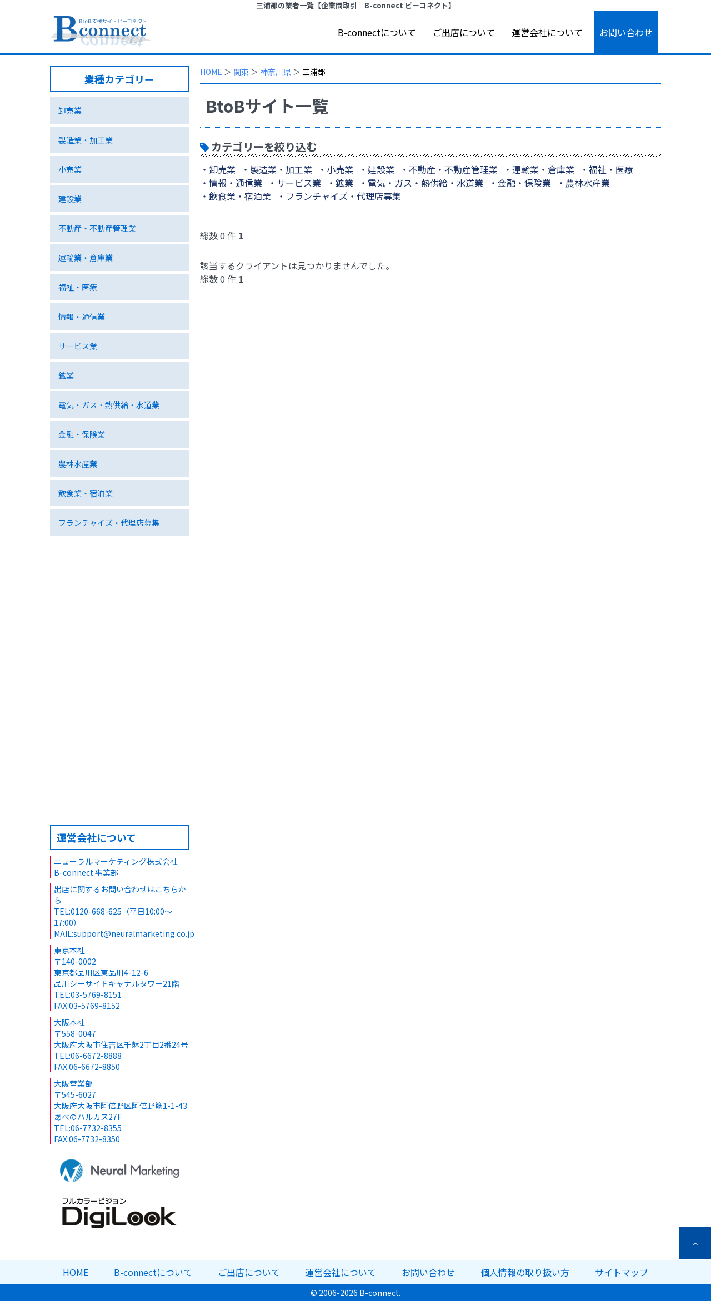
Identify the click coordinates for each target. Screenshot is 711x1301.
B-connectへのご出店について (119, 761)
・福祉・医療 (606, 169)
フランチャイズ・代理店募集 (108, 522)
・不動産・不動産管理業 (449, 169)
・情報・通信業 (231, 182)
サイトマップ (621, 1272)
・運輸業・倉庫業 (538, 169)
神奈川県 (275, 71)
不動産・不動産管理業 (97, 228)
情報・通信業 (81, 316)
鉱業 (66, 375)
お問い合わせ (626, 32)
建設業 (70, 198)
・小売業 (335, 169)
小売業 (70, 169)
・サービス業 (294, 182)
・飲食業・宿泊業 (235, 196)
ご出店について (464, 32)
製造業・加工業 (85, 139)
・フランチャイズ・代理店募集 (339, 196)
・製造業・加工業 (276, 169)
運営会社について (547, 32)
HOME (211, 71)
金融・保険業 (81, 434)
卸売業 (70, 110)
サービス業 (77, 345)
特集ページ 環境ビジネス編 (119, 659)
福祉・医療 (77, 287)
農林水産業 (77, 463)
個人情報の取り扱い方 (524, 1272)
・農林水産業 (583, 182)
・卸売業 (218, 169)
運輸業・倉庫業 (85, 257)
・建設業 (376, 169)
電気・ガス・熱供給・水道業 (108, 404)
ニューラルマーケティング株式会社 (116, 861)
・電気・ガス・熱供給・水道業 (421, 182)
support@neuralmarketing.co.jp (133, 933)
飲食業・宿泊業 (85, 493)
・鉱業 (340, 182)
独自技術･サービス (119, 577)
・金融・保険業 (520, 182)
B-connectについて (377, 32)
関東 (241, 71)
